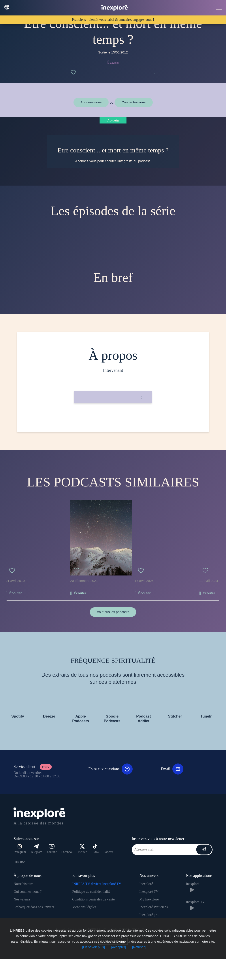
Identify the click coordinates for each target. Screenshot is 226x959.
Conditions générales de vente (93, 899)
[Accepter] (118, 947)
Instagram (19, 849)
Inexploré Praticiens (153, 907)
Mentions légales (84, 907)
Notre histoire (23, 884)
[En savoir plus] (93, 947)
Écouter (15, 593)
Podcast (108, 852)
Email (172, 769)
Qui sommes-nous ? (27, 891)
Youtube (52, 849)
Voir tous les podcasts (113, 612)
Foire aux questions (110, 769)
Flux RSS (19, 862)
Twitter (82, 849)
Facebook (67, 852)
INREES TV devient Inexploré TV (96, 884)
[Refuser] (139, 947)
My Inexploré (149, 899)
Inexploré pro (148, 915)
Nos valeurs (21, 899)
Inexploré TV (148, 891)
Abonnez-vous (91, 102)
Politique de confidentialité (91, 891)
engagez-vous (143, 19)
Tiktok (95, 849)
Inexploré (146, 884)
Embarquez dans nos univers (33, 907)
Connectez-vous (133, 102)
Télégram (36, 849)
